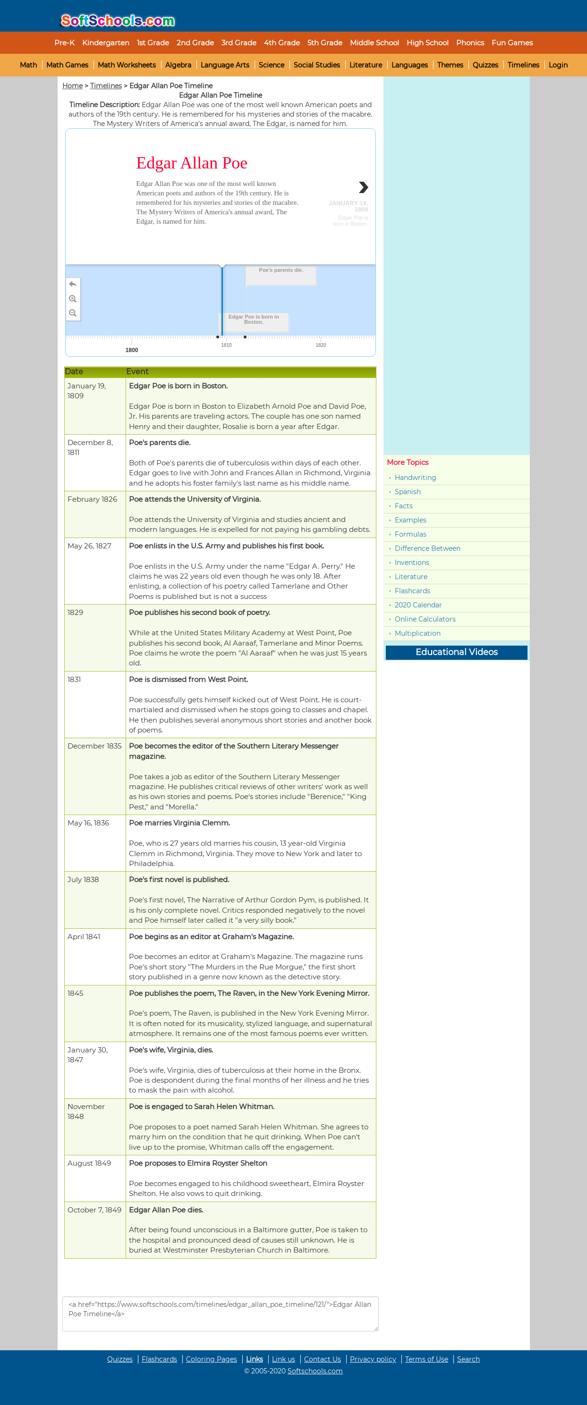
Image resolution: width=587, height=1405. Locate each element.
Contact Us (322, 1359)
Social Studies (317, 65)
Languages (409, 65)
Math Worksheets (127, 65)
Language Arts (225, 65)
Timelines (523, 65)
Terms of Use (426, 1359)
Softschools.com (315, 1371)
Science (271, 65)
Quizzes (485, 65)
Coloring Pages (211, 1359)
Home (72, 86)
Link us (283, 1359)
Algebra (178, 65)
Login (558, 65)
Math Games (67, 65)
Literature (365, 65)
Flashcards (412, 591)
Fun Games (512, 42)
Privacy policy (373, 1359)
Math (28, 65)
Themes (450, 65)
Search (468, 1359)
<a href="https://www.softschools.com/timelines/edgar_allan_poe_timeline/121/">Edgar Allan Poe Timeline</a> (220, 1313)
